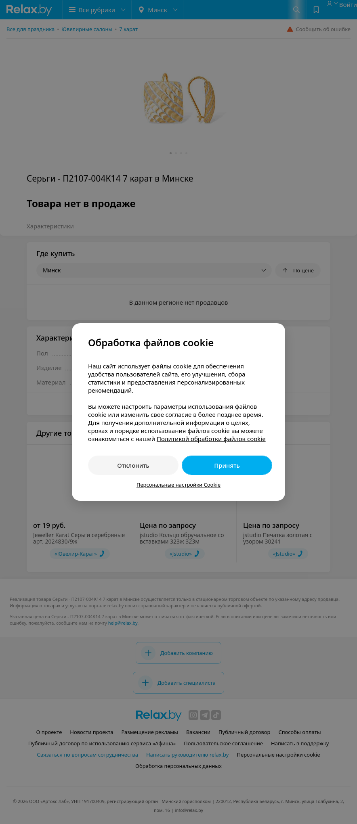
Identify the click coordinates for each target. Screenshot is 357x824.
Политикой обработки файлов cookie (211, 439)
